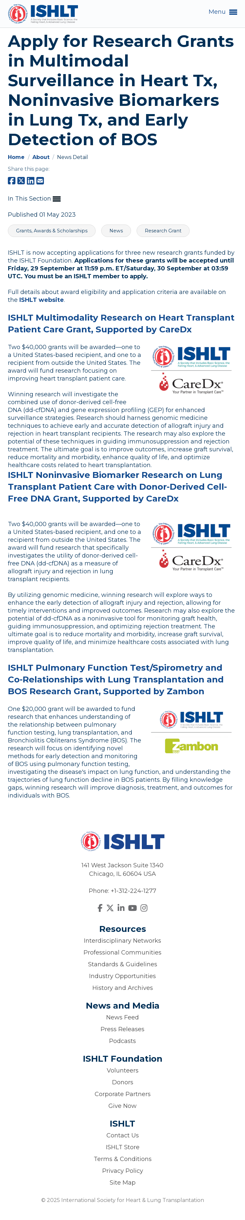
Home (17, 157)
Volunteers (123, 1070)
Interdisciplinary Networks (122, 940)
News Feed (122, 1017)
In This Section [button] (34, 199)
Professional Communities (122, 952)
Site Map (123, 1182)
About (41, 157)
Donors (122, 1082)
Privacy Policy (122, 1170)
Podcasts (122, 1041)
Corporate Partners (123, 1094)
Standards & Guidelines (122, 964)
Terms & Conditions (123, 1159)
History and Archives (122, 988)
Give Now (122, 1106)
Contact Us (122, 1135)
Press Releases (122, 1029)
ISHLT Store (123, 1147)
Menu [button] (223, 12)
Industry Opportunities (122, 976)
